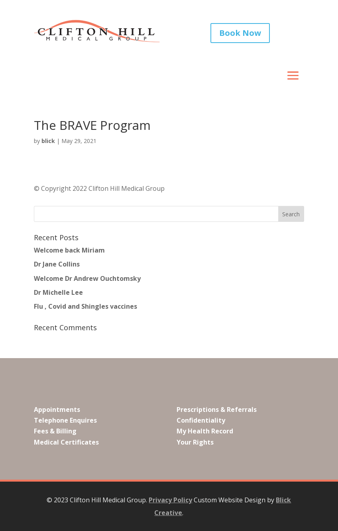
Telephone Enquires (65, 420)
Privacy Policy (170, 500)
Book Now (240, 32)
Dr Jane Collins (57, 264)
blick (48, 141)
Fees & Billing (55, 431)
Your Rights (195, 442)
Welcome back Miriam (69, 250)
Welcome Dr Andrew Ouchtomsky (87, 278)
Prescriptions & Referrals (217, 409)
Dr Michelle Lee (58, 292)
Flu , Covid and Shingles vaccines (85, 306)
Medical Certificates (66, 442)
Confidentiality (201, 420)
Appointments (57, 409)
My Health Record (205, 431)
